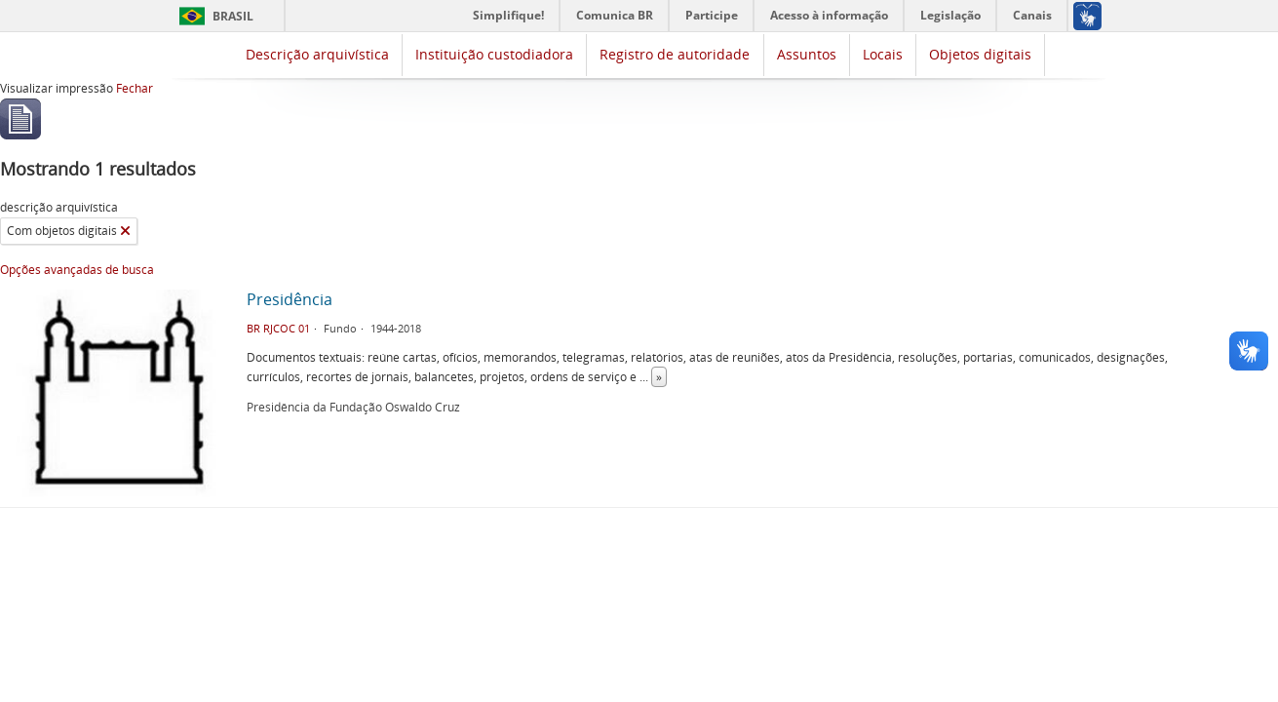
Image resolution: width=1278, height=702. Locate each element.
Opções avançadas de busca (77, 269)
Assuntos (806, 54)
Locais (883, 54)
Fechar (134, 88)
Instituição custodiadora (494, 54)
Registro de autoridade (675, 54)
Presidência (289, 299)
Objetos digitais (980, 54)
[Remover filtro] (125, 231)
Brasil (233, 16)
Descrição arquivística (317, 54)
